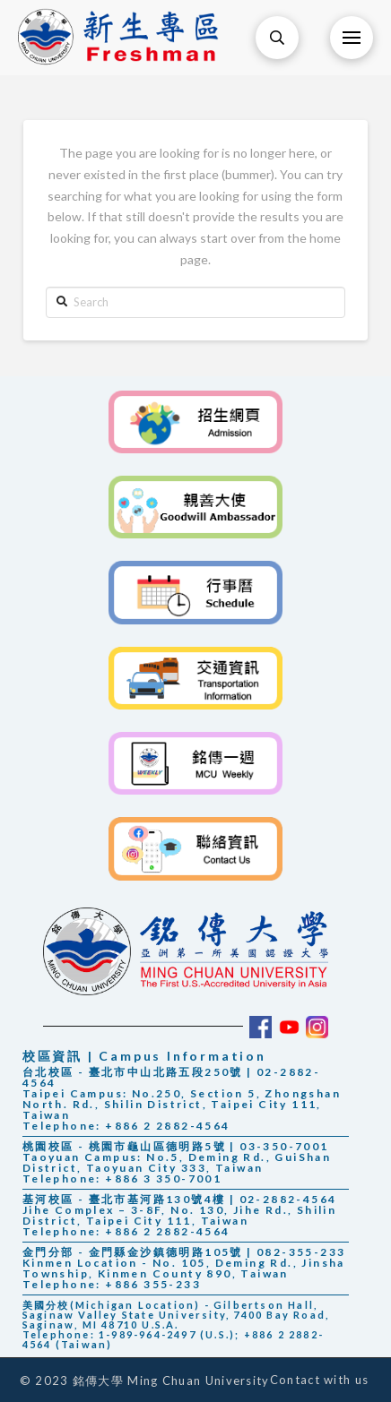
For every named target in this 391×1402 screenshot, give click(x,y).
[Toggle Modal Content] (277, 37)
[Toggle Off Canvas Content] (351, 37)
